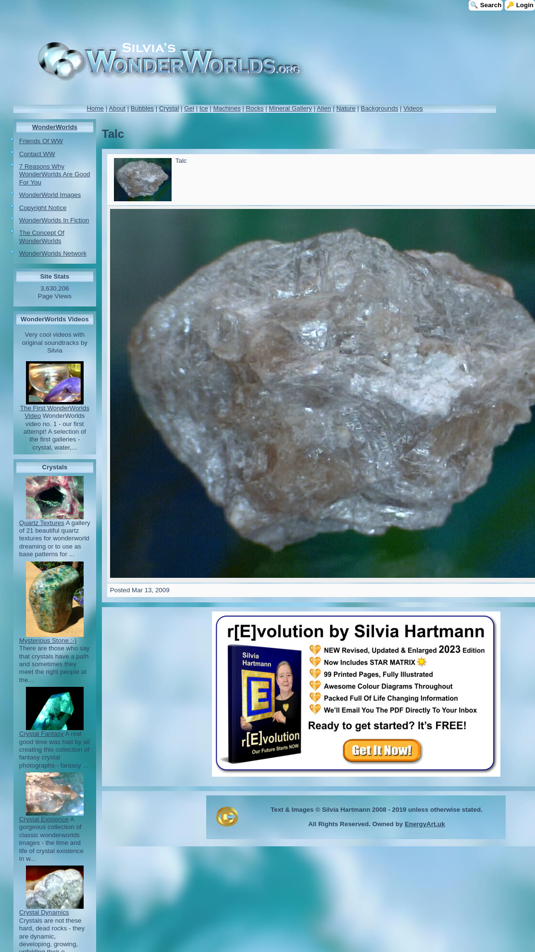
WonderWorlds (54, 127)
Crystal (169, 108)
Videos (413, 108)
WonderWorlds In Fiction (54, 220)
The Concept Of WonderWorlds (41, 236)
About (117, 108)
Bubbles (142, 108)
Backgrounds (379, 108)
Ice (203, 108)
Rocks (254, 108)
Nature (346, 108)
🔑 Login (520, 5)
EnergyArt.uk (425, 824)
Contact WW (37, 154)
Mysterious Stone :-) (47, 640)
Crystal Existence (44, 819)
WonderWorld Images (50, 194)
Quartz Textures (41, 522)
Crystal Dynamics (44, 912)
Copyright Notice (43, 207)
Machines (227, 108)
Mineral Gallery (290, 108)
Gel (189, 108)
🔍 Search (485, 5)
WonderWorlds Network (53, 253)
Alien (324, 108)
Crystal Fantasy (41, 733)
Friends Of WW (41, 141)
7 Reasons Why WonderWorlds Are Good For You (54, 174)
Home (95, 108)
